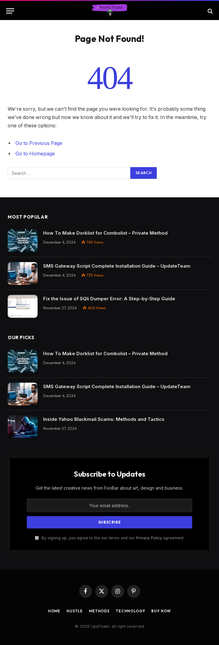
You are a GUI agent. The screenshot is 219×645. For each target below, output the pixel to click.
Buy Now (161, 611)
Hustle (75, 611)
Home (54, 611)
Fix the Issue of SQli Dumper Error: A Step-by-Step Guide (109, 299)
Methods (99, 611)
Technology (130, 611)
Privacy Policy (149, 538)
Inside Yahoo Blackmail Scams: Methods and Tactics (103, 419)
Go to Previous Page (38, 143)
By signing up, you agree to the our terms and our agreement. (110, 538)
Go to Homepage (35, 154)
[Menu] (10, 11)
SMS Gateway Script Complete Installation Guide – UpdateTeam (116, 266)
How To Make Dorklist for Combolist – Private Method (105, 233)
